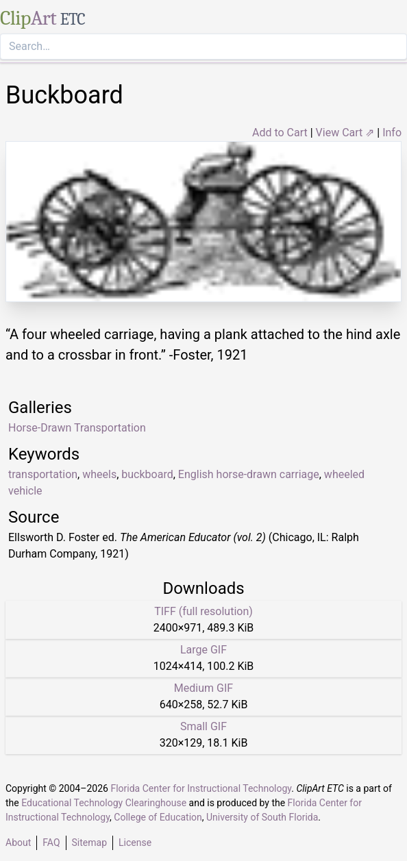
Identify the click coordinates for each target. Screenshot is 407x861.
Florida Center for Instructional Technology (200, 788)
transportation (42, 474)
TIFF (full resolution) (203, 611)
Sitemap (89, 842)
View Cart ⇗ (345, 132)
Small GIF (203, 726)
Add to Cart (280, 132)
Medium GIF (203, 688)
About (18, 842)
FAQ (51, 842)
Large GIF (203, 649)
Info (392, 132)
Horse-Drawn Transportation (77, 427)
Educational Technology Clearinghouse (103, 802)
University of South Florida (262, 817)
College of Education (158, 817)
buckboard (147, 474)
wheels (99, 474)
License (135, 842)
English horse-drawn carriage (248, 474)
